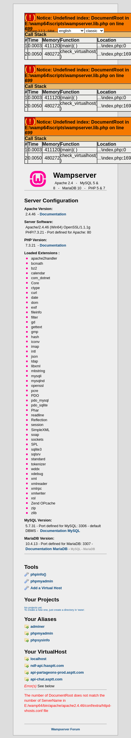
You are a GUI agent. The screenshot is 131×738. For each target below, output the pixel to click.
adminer (38, 626)
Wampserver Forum (65, 729)
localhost (38, 659)
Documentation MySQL (60, 531)
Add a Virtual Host (46, 588)
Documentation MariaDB (46, 549)
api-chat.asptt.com (47, 679)
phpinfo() (38, 574)
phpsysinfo (40, 640)
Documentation (53, 214)
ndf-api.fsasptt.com (47, 665)
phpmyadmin (42, 581)
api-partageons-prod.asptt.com (57, 672)
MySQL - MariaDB (83, 549)
